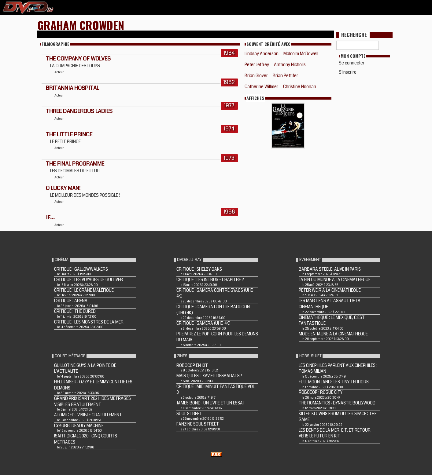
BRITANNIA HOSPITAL (72, 88)
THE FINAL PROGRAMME (75, 164)
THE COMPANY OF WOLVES (78, 59)
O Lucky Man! (63, 188)
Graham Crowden (80, 25)
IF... (50, 217)
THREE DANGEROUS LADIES (79, 111)
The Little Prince (69, 134)
